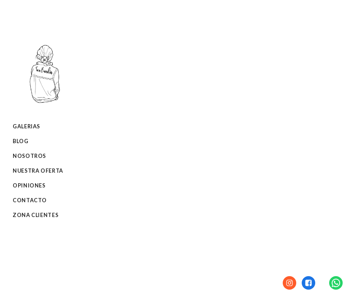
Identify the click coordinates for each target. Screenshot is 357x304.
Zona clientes (35, 215)
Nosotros (29, 156)
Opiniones (29, 185)
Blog (21, 141)
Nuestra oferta (38, 171)
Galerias (26, 126)
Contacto (30, 200)
